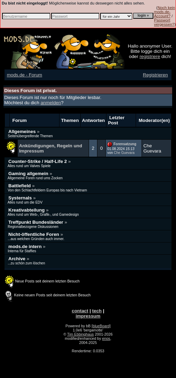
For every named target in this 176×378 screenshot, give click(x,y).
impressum (87, 316)
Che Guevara (124, 153)
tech (97, 310)
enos (106, 338)
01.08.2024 (120, 149)
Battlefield (20, 185)
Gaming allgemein (29, 173)
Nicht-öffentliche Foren (34, 234)
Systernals (20, 197)
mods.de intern (25, 246)
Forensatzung (124, 144)
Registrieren (155, 74)
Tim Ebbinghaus (80, 334)
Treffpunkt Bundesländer (36, 222)
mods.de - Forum (24, 74)
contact (80, 310)
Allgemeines (22, 131)
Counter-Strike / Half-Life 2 (38, 161)
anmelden (51, 102)
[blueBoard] (101, 326)
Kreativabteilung (27, 210)
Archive (17, 258)
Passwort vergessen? (164, 22)
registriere (149, 56)
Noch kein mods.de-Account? (164, 12)
